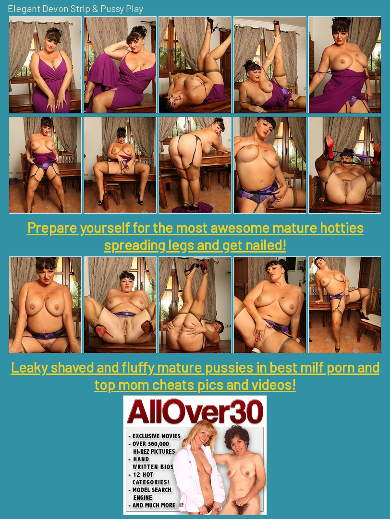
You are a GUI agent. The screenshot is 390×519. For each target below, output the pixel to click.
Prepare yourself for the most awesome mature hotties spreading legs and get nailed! (195, 235)
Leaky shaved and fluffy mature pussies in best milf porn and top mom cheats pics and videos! (195, 375)
